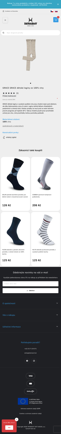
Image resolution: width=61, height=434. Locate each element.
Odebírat (30, 290)
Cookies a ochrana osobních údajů (30, 413)
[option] (30, 59)
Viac (9, 427)
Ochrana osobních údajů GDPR (30, 408)
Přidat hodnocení (9, 96)
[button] (52, 11)
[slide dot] (30, 83)
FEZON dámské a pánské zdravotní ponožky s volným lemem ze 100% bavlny (13, 252)
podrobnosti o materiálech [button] (13, 126)
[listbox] (30, 59)
